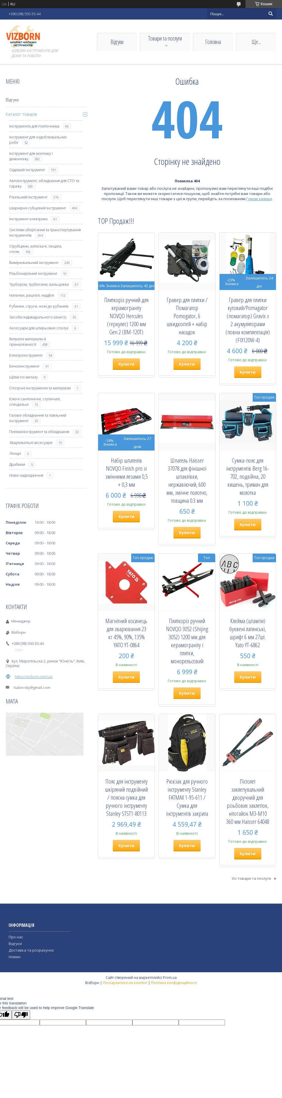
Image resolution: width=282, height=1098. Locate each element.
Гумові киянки (259, 198)
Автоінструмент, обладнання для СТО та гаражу (44, 183)
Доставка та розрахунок (31, 950)
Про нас (16, 937)
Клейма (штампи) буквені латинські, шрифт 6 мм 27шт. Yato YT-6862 (247, 633)
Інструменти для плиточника (34, 126)
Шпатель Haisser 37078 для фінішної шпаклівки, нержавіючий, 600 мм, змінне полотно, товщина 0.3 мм (186, 480)
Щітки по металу (23, 377)
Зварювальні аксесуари (30, 442)
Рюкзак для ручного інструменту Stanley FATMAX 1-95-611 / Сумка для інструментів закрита (187, 797)
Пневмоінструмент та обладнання (39, 431)
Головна (213, 42)
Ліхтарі (15, 453)
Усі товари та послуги (251, 878)
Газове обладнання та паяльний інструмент (37, 418)
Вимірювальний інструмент (33, 262)
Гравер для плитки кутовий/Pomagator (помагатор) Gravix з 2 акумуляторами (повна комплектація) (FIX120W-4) (248, 320)
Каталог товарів (21, 114)
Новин (14, 956)
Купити (126, 364)
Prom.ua (170, 977)
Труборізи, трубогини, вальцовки (39, 284)
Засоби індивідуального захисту (37, 317)
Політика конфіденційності (174, 982)
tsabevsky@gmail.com (32, 687)
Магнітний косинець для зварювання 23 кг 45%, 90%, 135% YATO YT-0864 (126, 633)
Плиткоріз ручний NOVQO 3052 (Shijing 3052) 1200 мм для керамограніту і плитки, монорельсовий (187, 641)
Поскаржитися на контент (125, 982)
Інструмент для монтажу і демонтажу (31, 156)
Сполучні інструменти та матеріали (40, 388)
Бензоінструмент (24, 366)
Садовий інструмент (27, 169)
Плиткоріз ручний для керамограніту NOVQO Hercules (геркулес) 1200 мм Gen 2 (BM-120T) (126, 316)
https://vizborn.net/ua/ (34, 676)
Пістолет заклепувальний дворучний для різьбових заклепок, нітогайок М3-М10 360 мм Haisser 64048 (247, 801)
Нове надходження (26, 475)
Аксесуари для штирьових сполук (38, 327)
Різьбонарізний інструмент (33, 273)
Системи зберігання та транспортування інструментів (45, 232)
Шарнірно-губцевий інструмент (37, 207)
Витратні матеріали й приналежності (27, 341)
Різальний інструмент (28, 197)
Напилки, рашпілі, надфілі (31, 295)
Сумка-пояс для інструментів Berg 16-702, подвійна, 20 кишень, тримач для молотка (247, 476)
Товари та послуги (165, 38)
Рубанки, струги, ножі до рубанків (38, 306)
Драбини (17, 464)
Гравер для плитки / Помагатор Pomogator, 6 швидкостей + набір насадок (187, 316)
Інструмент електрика (28, 218)
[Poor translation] (21, 1015)
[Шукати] (270, 14)
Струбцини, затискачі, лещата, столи (35, 248)
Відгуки (116, 42)
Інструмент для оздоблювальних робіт (38, 139)
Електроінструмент (26, 355)
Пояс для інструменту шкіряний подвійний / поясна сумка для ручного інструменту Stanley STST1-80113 (126, 797)
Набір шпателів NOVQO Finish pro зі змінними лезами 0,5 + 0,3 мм (126, 472)
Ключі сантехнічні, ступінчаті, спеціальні (35, 401)
